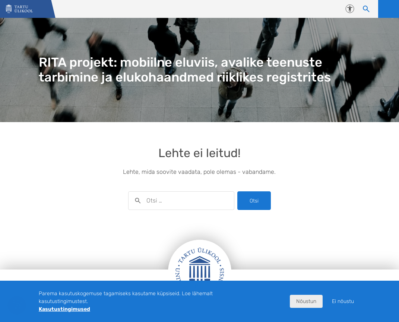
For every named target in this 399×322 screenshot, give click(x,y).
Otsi (254, 201)
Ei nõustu (343, 301)
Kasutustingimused (64, 309)
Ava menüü (388, 9)
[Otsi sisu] (366, 9)
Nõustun (306, 301)
